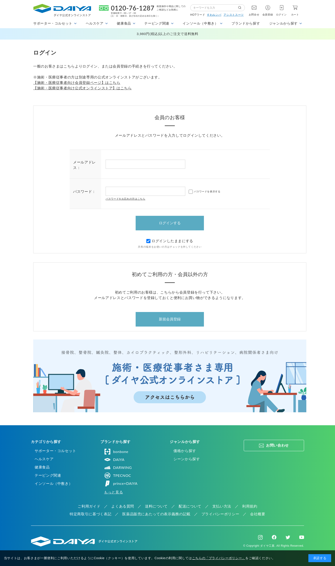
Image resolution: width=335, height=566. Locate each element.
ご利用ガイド (89, 506)
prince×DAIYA (120, 483)
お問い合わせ (277, 445)
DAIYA (114, 459)
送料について (156, 506)
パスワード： (84, 192)
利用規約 (249, 506)
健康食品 (42, 467)
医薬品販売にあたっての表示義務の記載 (156, 514)
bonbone (116, 451)
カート (295, 14)
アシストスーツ (233, 14)
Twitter (288, 537)
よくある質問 (122, 506)
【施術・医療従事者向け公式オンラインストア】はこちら (82, 88)
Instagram (260, 537)
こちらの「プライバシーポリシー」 (218, 558)
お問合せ (254, 14)
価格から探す (184, 451)
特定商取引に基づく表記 (90, 514)
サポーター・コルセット (55, 451)
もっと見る (113, 492)
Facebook (274, 537)
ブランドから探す (245, 23)
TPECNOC (117, 475)
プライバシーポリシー (220, 514)
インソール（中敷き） (53, 484)
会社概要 (257, 514)
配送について (190, 506)
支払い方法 (221, 506)
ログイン (281, 14)
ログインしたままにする (169, 241)
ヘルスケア (44, 459)
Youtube (301, 537)
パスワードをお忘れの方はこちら (125, 198)
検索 (241, 7)
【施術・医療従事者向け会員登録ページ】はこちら (76, 83)
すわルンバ (214, 14)
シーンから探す (186, 459)
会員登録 (267, 14)
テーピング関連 (48, 475)
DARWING (118, 467)
